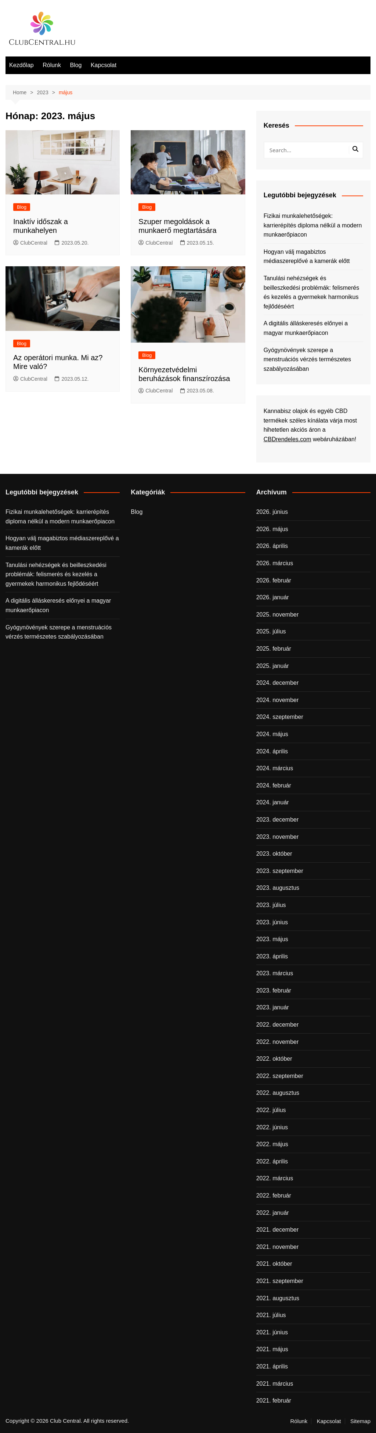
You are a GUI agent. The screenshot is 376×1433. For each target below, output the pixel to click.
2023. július (271, 905)
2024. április (272, 751)
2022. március (274, 1178)
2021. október (274, 1264)
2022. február (273, 1195)
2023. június (272, 922)
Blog (76, 65)
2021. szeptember (279, 1281)
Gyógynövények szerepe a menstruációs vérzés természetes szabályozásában (307, 359)
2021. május (272, 1349)
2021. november (277, 1247)
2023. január (272, 1007)
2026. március (274, 563)
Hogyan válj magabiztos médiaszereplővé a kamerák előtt (307, 256)
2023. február (273, 990)
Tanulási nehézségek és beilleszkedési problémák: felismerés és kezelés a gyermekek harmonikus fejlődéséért (311, 292)
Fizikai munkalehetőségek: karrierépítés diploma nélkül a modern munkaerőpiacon (313, 225)
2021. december (277, 1230)
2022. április (272, 1161)
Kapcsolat (103, 65)
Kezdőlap (21, 65)
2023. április (272, 956)
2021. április (272, 1366)
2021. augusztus (277, 1298)
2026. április (272, 546)
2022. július (271, 1110)
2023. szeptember (279, 871)
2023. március (274, 973)
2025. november (277, 614)
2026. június (272, 512)
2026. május (272, 529)
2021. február (273, 1400)
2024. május (272, 734)
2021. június (272, 1332)
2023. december (277, 819)
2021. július (271, 1315)
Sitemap (360, 1421)
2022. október (274, 1059)
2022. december (277, 1024)
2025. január (272, 666)
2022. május (272, 1144)
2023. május (272, 939)
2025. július (271, 631)
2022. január (272, 1213)
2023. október (274, 854)
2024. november (277, 700)
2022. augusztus (277, 1093)
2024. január (272, 802)
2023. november (277, 837)
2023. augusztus (277, 888)
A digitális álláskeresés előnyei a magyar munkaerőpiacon (306, 328)
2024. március (274, 768)
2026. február (273, 580)
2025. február (273, 649)
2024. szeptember (279, 717)
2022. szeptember (279, 1076)
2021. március (274, 1384)
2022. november (277, 1042)
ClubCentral (30, 243)
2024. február (273, 785)
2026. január (272, 597)
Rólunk (52, 65)
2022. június (272, 1127)
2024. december (277, 683)
